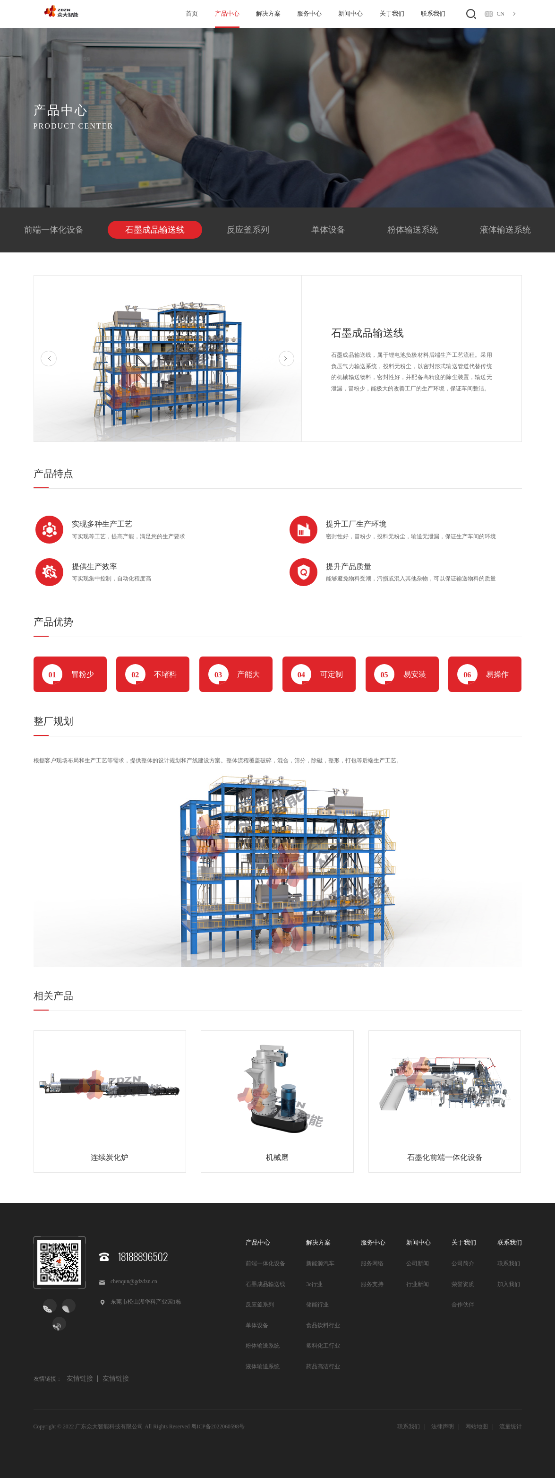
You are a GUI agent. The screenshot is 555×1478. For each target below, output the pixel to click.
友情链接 (80, 1378)
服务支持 (372, 1284)
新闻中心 (350, 13)
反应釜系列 (248, 229)
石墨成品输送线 (155, 229)
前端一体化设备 (54, 229)
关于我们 (392, 13)
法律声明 (442, 1427)
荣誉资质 (463, 1284)
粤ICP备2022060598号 (218, 1427)
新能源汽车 (320, 1264)
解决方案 (268, 13)
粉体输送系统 (412, 229)
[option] (168, 359)
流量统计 (510, 1427)
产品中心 (227, 13)
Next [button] (287, 359)
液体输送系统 (505, 229)
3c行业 (314, 1284)
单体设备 (328, 229)
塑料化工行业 (323, 1346)
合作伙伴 (463, 1305)
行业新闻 (417, 1284)
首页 (192, 13)
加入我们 (508, 1284)
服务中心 (309, 13)
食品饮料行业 (323, 1325)
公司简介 (463, 1264)
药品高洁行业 (323, 1367)
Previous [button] (49, 359)
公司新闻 (417, 1264)
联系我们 (433, 13)
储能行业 (317, 1305)
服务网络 (372, 1264)
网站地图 (476, 1427)
